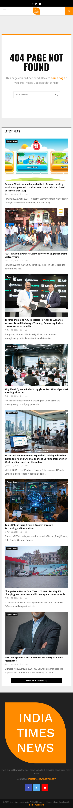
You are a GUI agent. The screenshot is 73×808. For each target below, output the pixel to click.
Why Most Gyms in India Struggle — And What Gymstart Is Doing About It (36, 391)
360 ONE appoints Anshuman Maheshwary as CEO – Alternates (34, 659)
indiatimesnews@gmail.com (42, 779)
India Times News (36, 805)
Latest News (12, 131)
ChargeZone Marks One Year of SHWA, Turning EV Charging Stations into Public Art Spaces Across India (35, 593)
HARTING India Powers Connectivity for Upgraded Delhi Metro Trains (36, 255)
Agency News (12, 141)
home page (58, 78)
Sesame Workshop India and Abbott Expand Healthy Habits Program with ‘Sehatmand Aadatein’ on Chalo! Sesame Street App (34, 187)
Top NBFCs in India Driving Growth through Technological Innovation (29, 526)
